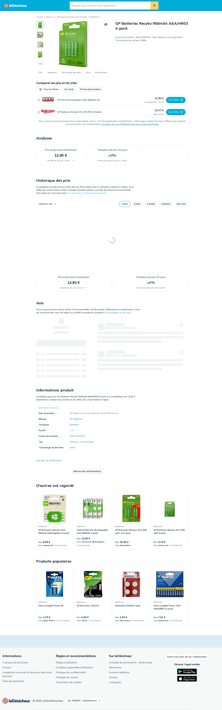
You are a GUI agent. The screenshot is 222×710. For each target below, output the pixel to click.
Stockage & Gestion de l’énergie (72, 17)
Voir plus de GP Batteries (49, 460)
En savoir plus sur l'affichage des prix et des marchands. (130, 124)
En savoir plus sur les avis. (118, 312)
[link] (54, 520)
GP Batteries (76, 419)
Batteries (95, 17)
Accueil (39, 17)
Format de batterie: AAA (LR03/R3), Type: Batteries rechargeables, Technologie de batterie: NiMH (149, 39)
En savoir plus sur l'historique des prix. (87, 193)
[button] (40, 64)
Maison (49, 17)
